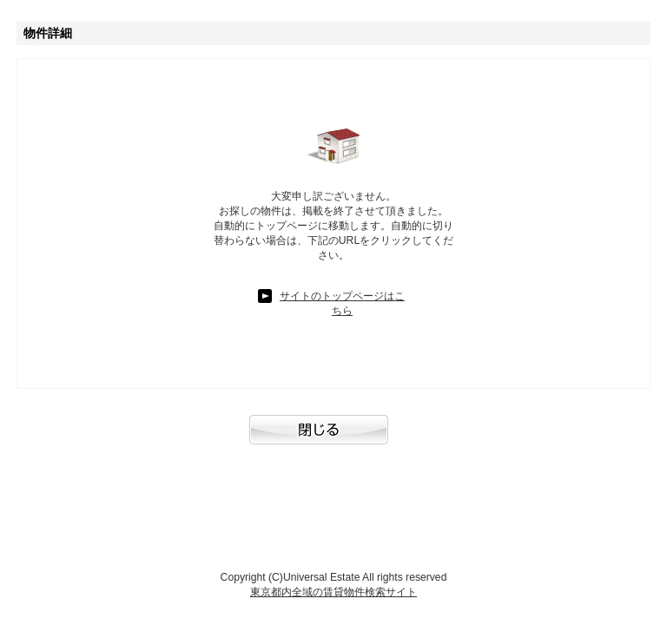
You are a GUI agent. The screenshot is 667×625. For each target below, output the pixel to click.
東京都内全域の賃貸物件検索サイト (333, 592)
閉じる (333, 438)
